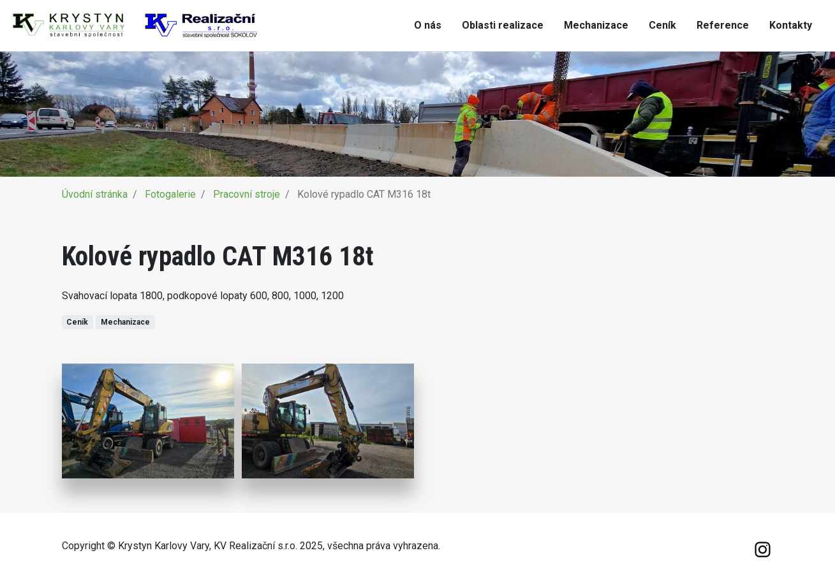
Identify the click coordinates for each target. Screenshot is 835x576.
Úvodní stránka (95, 194)
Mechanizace (596, 25)
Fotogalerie (170, 194)
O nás (427, 25)
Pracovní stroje (246, 194)
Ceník (662, 25)
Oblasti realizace (502, 25)
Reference (723, 25)
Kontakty (790, 25)
